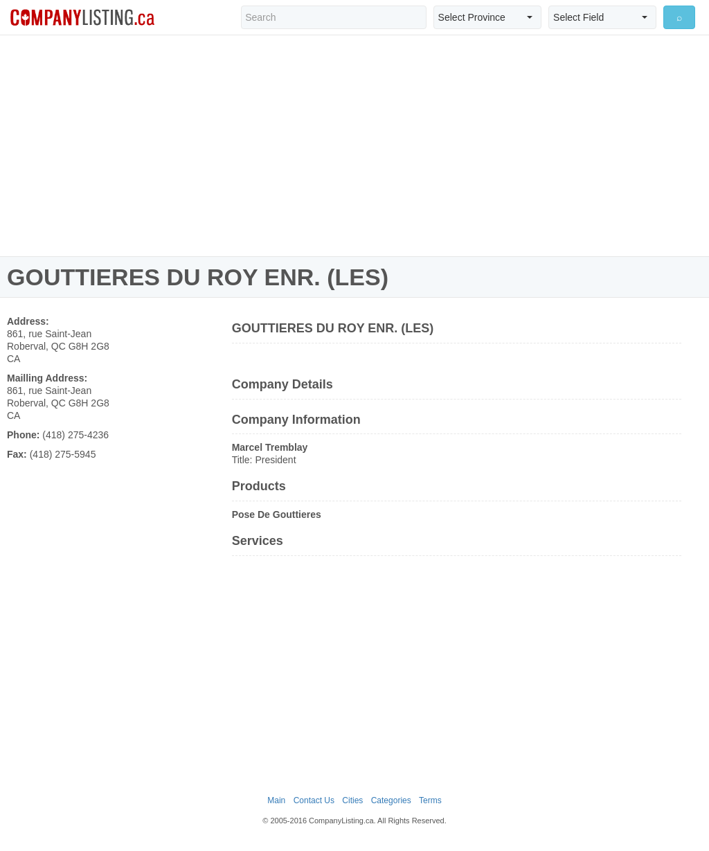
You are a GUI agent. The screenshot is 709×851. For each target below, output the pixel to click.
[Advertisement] (354, 145)
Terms (430, 800)
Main (276, 800)
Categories (391, 800)
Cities (352, 800)
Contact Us (314, 800)
